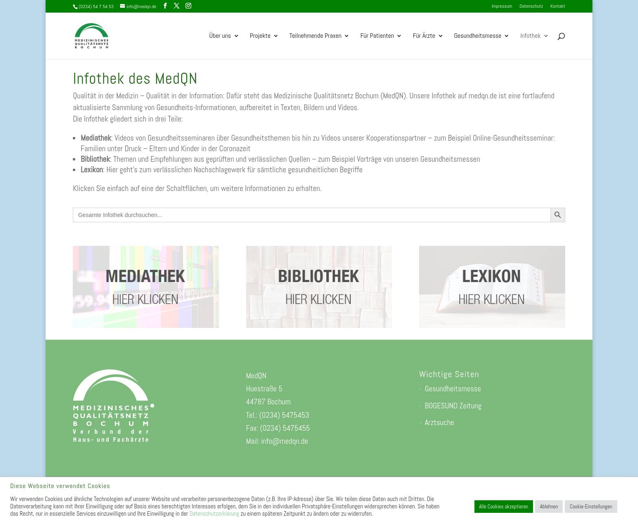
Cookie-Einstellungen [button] (591, 506)
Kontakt (557, 6)
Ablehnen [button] (549, 506)
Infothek (530, 36)
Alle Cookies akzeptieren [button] (504, 506)
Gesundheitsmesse (477, 36)
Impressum (502, 6)
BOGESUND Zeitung (453, 406)
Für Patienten (377, 36)
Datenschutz (531, 6)
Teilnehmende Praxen (315, 36)
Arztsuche (439, 422)
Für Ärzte (424, 36)
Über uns (220, 36)
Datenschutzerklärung (214, 513)
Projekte (260, 36)
